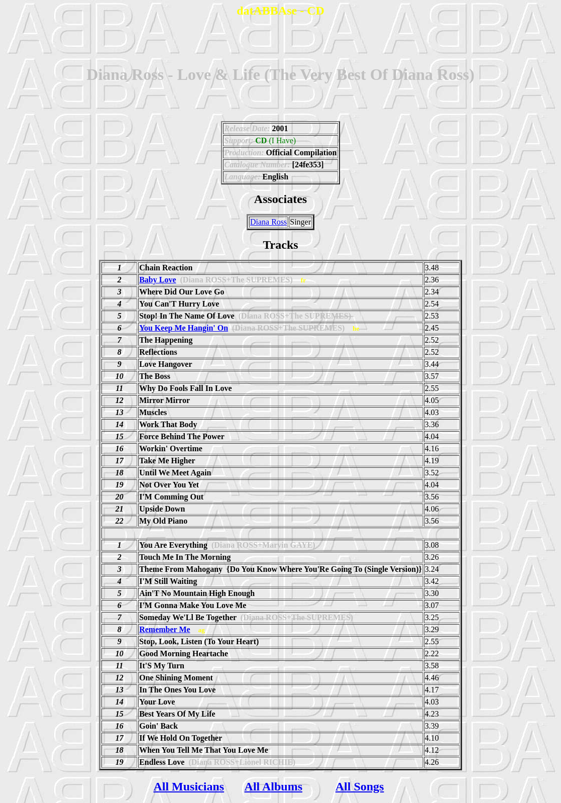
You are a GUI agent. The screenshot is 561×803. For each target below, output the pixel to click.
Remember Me (164, 629)
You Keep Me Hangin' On (183, 328)
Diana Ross (268, 222)
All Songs (359, 786)
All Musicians (188, 786)
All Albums (273, 786)
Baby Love (157, 279)
